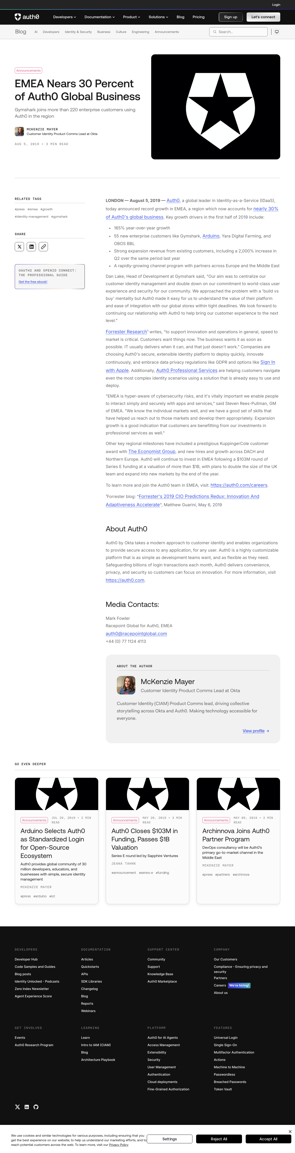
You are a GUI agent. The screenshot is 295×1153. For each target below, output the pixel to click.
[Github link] (36, 1111)
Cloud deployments (162, 1086)
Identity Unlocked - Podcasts (37, 985)
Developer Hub (26, 963)
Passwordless (224, 1078)
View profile (254, 719)
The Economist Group (149, 444)
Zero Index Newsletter (32, 993)
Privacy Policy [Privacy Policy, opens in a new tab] (119, 1147)
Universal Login (226, 1042)
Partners (220, 982)
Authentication (159, 1078)
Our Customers (225, 963)
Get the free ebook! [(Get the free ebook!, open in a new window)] (33, 282)
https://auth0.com (123, 570)
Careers (232, 989)
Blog (20, 32)
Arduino (210, 232)
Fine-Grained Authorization (168, 1093)
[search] (238, 31)
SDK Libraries (91, 985)
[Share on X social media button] (19, 246)
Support (154, 971)
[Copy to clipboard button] (43, 246)
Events (20, 1042)
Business (103, 32)
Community (156, 963)
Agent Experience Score (33, 1000)
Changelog (89, 993)
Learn (85, 1042)
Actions (220, 1064)
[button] (231, 17)
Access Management (164, 1049)
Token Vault (223, 1093)
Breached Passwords (230, 1086)
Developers (51, 32)
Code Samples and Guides (35, 971)
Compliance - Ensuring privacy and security (241, 973)
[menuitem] (64, 17)
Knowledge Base (160, 978)
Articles (87, 963)
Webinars (88, 1015)
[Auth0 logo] (27, 17)
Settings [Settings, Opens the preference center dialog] (169, 1142)
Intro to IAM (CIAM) (96, 1049)
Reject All (219, 1142)
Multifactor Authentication (234, 1056)
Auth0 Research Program (34, 1049)
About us (221, 997)
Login (276, 4)
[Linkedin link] (27, 1111)
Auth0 (172, 200)
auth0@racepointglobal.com (133, 622)
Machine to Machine (229, 1071)
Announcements (167, 32)
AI (36, 32)
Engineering (140, 32)
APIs (84, 978)
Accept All (268, 1142)
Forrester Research (124, 327)
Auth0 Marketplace (162, 985)
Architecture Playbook (98, 1064)
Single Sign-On (225, 1049)
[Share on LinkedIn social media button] (31, 246)
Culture (121, 32)
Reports (87, 1008)
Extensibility (157, 1056)
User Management (162, 1071)
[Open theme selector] (276, 31)
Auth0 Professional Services (181, 364)
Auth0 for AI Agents (163, 1042)
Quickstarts (90, 971)
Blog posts (23, 978)
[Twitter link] (17, 1111)
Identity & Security (78, 32)
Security (154, 1064)
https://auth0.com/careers (236, 477)
